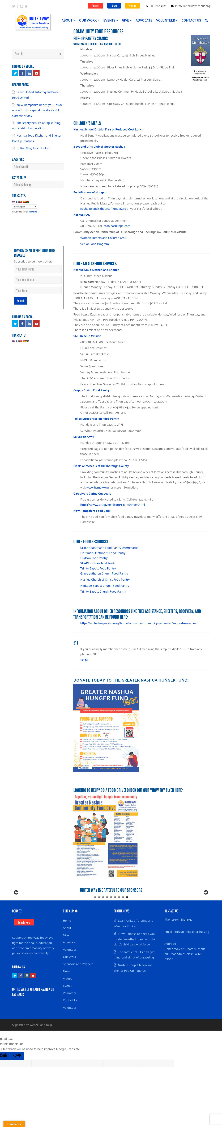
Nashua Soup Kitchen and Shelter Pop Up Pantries (36, 138)
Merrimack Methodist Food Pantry (103, 552)
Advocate (69, 956)
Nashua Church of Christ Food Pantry (105, 579)
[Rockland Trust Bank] (33, 900)
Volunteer (69, 963)
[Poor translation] (17, 1070)
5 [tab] (111, 911)
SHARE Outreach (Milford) (97, 563)
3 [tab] (103, 911)
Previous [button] (16, 899)
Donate (95, 5)
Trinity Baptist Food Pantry (98, 568)
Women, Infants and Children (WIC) (103, 237)
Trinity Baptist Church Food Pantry (103, 591)
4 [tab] (107, 911)
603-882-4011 (183, 933)
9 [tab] (127, 911)
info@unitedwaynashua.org (191, 945)
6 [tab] (115, 911)
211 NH (84, 660)
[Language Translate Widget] (24, 206)
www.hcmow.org (97, 487)
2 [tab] (99, 911)
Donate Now (24, 936)
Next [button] (205, 899)
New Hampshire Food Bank (91, 510)
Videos (132, 5)
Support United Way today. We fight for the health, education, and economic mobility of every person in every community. (33, 958)
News (114, 5)
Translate (30, 211)
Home (67, 934)
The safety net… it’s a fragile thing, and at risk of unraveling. (36, 125)
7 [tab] (119, 911)
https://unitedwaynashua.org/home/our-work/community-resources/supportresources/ (139, 623)
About (67, 941)
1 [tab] (95, 911)
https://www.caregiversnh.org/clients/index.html (112, 504)
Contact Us (70, 1014)
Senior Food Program (94, 243)
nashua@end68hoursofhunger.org (103, 208)
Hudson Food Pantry (94, 557)
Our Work (69, 970)
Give (66, 949)
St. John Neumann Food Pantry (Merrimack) (109, 547)
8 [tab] (123, 911)
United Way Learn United (33, 148)
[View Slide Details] (80, 900)
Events (67, 999)
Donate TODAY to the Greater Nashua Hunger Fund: (130, 680)
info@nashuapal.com (116, 225)
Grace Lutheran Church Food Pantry (104, 573)
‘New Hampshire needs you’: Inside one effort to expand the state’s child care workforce (37, 110)
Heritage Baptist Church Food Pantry (104, 585)
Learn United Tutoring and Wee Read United (133, 936)
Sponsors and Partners (78, 977)
